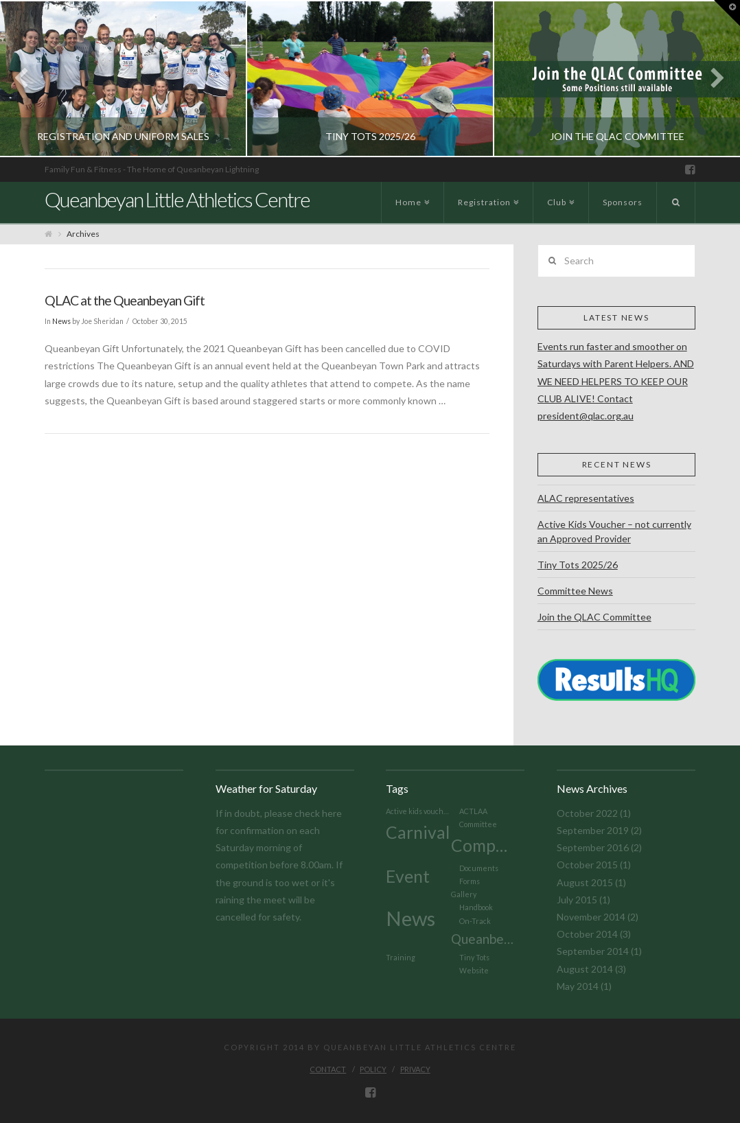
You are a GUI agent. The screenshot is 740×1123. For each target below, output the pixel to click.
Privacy (415, 1069)
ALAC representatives (585, 498)
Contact (328, 1069)
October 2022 (587, 813)
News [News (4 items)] (410, 918)
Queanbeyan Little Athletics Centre (177, 199)
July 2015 (577, 899)
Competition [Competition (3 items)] (483, 845)
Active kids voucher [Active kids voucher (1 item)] (418, 811)
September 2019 (593, 830)
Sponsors (623, 202)
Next (711, 78)
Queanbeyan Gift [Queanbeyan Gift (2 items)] (483, 939)
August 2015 (585, 882)
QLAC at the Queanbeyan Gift (125, 300)
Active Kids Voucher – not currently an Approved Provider (614, 531)
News (61, 321)
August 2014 (585, 969)
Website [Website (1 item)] (474, 970)
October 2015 (587, 864)
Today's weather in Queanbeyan (213, 792)
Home (410, 194)
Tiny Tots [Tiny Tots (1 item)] (474, 957)
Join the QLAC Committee (594, 617)
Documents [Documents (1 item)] (478, 868)
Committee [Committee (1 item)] (478, 824)
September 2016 (593, 847)
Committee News (575, 591)
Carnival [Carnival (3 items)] (418, 832)
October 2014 (587, 934)
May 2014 (578, 986)
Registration (487, 194)
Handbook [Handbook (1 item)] (476, 907)
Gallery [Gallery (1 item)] (463, 894)
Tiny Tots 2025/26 (577, 564)
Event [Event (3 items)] (408, 876)
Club (559, 194)
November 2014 (591, 917)
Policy (373, 1069)
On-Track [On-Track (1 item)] (475, 920)
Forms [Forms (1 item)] (469, 881)
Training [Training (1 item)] (400, 957)
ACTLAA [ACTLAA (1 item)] (473, 811)
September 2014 (593, 951)
